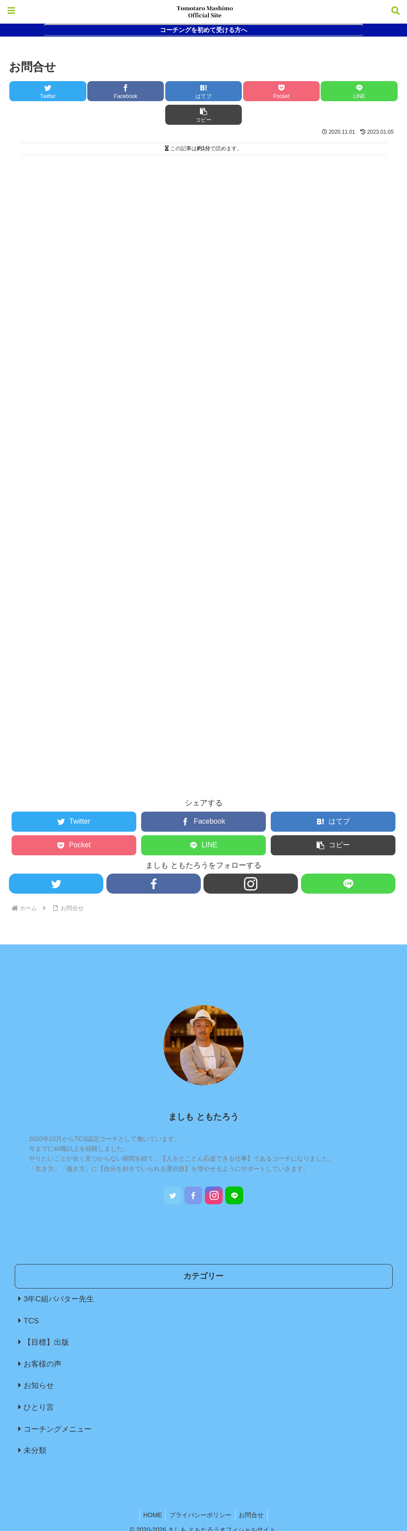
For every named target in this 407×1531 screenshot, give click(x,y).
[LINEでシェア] (301, 91)
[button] (365, 91)
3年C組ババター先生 (59, 1275)
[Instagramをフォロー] (250, 860)
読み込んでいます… (160, 440)
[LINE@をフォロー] (348, 860)
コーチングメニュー (58, 1405)
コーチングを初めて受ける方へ (203, 29)
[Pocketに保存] (236, 91)
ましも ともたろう (203, 1093)
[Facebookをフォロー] (153, 860)
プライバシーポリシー (200, 1491)
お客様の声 (42, 1340)
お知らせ (39, 1362)
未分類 (35, 1427)
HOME (150, 1491)
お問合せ (253, 1491)
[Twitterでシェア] (41, 91)
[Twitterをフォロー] (56, 860)
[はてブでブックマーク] (171, 91)
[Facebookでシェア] (106, 91)
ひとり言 (39, 1383)
